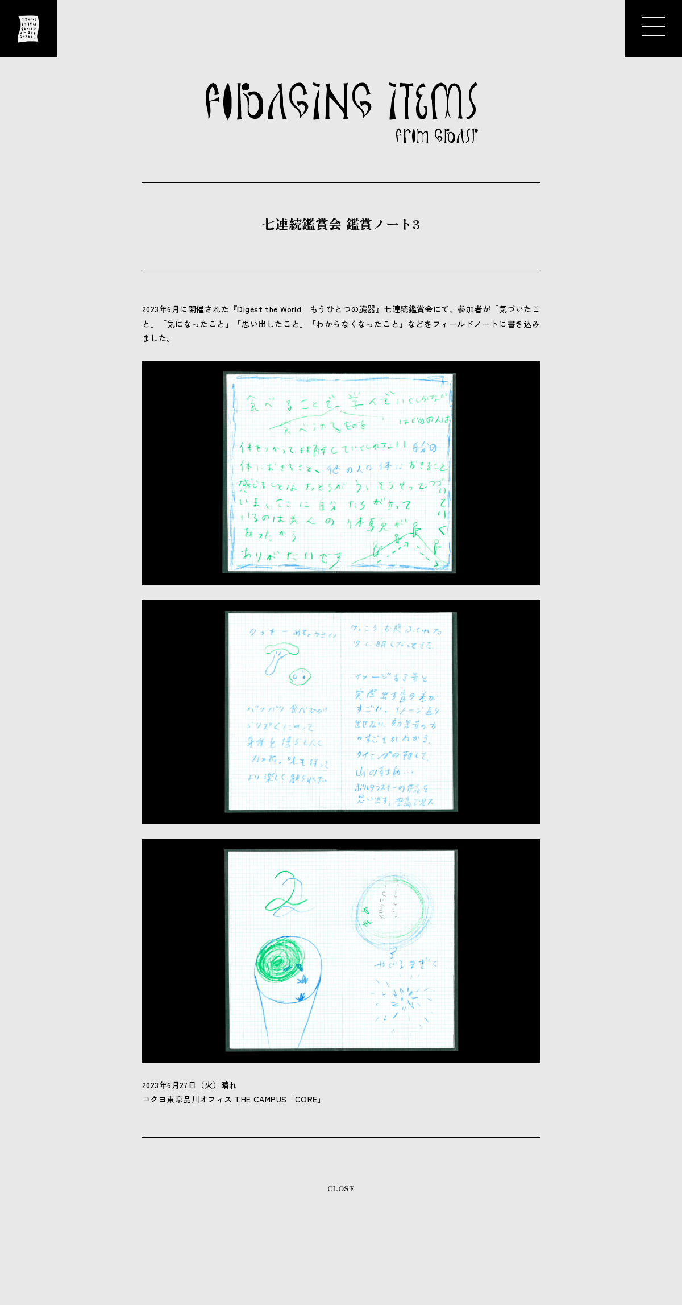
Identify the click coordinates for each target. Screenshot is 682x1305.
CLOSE (341, 1188)
